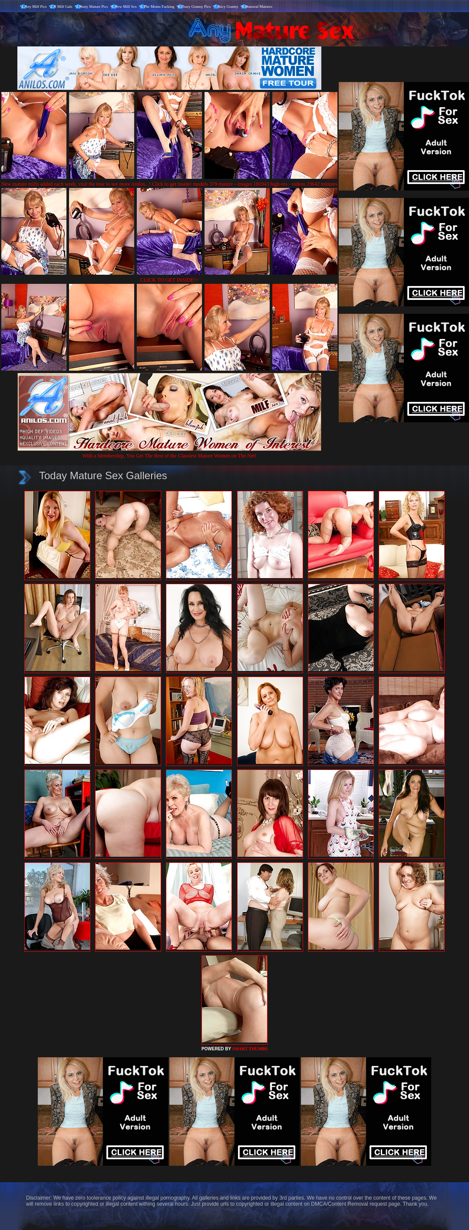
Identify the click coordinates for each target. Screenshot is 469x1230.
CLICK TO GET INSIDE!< (169, 280)
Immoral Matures (258, 6)
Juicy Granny (228, 6)
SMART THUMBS (250, 1048)
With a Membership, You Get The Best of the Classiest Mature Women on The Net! (169, 452)
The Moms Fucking (159, 6)
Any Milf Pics (36, 6)
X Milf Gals (63, 6)
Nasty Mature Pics (93, 6)
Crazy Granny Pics (196, 6)
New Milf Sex (126, 6)
